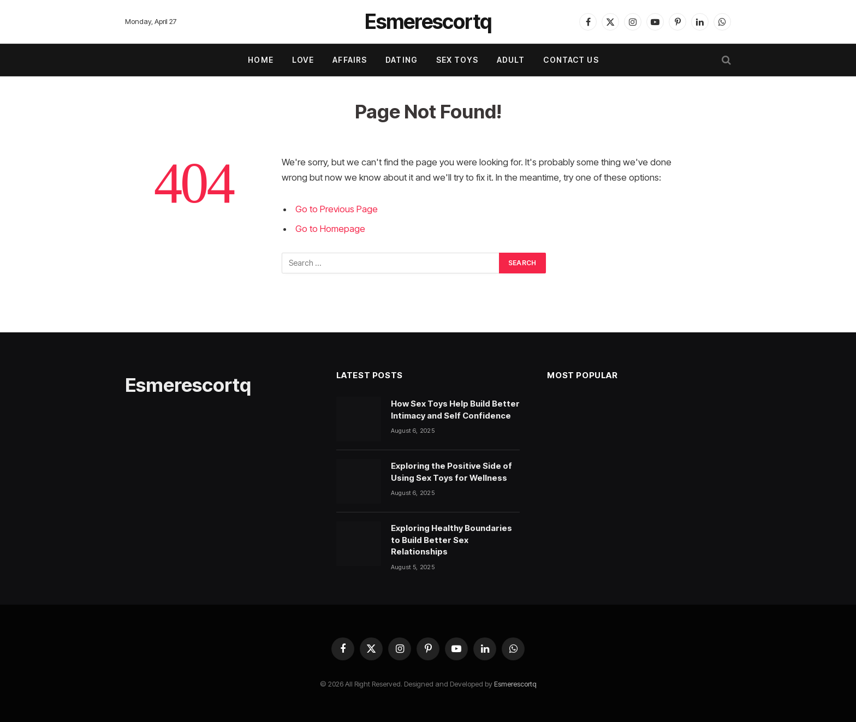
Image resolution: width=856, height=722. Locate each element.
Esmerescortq (515, 683)
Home (260, 59)
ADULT (511, 59)
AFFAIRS (349, 59)
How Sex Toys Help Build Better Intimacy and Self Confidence (455, 409)
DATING (401, 59)
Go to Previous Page (336, 209)
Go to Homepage (330, 228)
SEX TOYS (457, 59)
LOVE (303, 59)
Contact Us (570, 59)
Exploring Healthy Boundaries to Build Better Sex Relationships (451, 540)
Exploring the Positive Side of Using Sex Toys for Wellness (451, 471)
